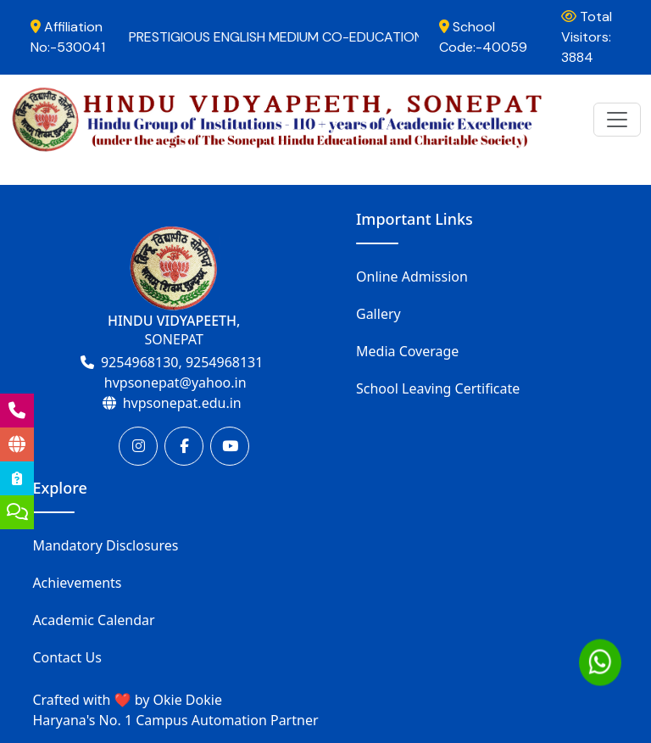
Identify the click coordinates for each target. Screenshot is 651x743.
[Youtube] (229, 446)
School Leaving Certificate (438, 388)
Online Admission (412, 276)
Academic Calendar (93, 620)
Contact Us (66, 657)
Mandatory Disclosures (105, 545)
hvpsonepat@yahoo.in (175, 382)
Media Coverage (407, 351)
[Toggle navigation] (617, 120)
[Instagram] (138, 446)
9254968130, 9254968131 (182, 362)
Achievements (76, 582)
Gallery (378, 313)
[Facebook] (183, 446)
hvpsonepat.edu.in (182, 403)
